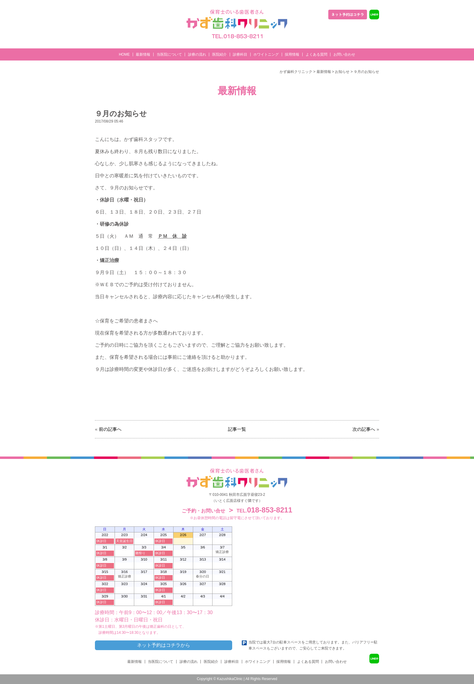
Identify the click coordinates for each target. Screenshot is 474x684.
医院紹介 (219, 54)
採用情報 (292, 54)
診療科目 (240, 54)
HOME (124, 54)
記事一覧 (237, 429)
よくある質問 (316, 54)
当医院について (169, 54)
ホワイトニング (266, 54)
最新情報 (143, 54)
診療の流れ (197, 54)
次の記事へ (363, 429)
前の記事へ (110, 429)
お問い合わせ (344, 54)
